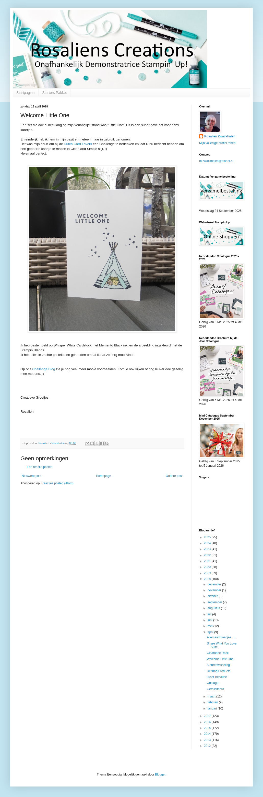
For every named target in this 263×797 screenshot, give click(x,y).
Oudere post (174, 476)
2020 (208, 567)
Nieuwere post (31, 476)
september (215, 602)
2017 (208, 716)
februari (213, 702)
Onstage (212, 683)
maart (212, 696)
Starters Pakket (54, 93)
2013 (208, 740)
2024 (208, 543)
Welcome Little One (220, 659)
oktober (213, 596)
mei (210, 626)
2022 (208, 555)
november (215, 590)
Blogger (160, 774)
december (215, 584)
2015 (208, 728)
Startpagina (25, 93)
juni (210, 620)
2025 (208, 537)
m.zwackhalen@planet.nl (216, 161)
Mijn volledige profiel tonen (217, 143)
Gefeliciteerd (215, 689)
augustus (214, 608)
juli (210, 614)
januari (213, 708)
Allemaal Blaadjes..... (221, 637)
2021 (208, 561)
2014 (208, 734)
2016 (208, 722)
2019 (208, 573)
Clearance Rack (218, 653)
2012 (208, 746)
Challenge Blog (43, 369)
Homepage (103, 476)
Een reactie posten (39, 467)
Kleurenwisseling (218, 665)
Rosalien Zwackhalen (219, 136)
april (211, 632)
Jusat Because (217, 677)
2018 (208, 579)
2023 (208, 549)
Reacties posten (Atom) (57, 483)
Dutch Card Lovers (78, 144)
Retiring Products (218, 671)
